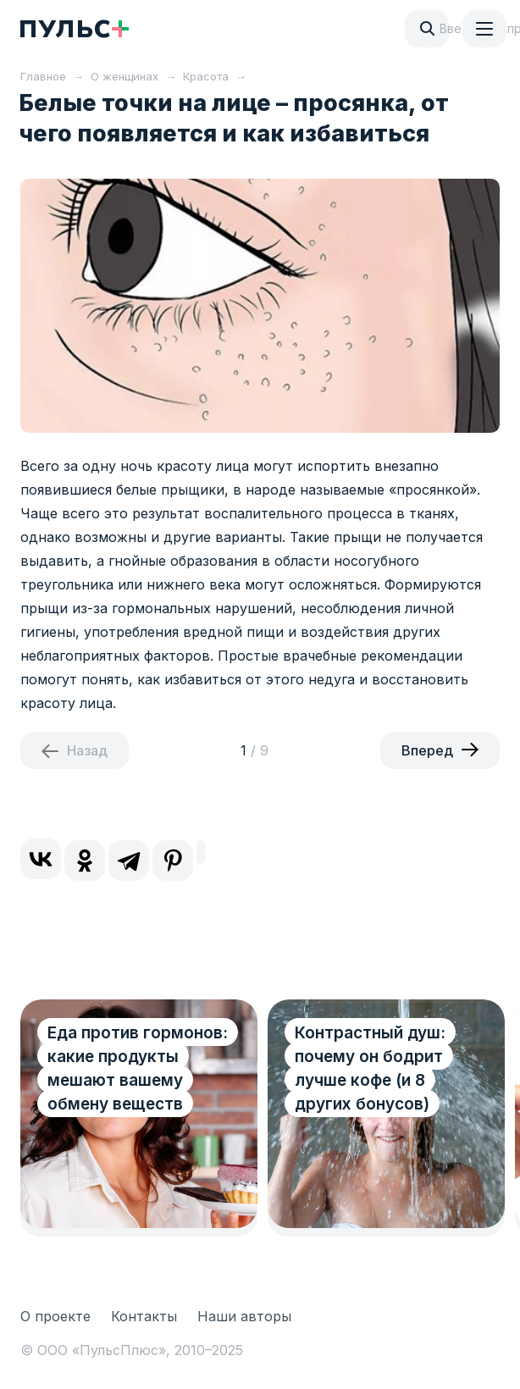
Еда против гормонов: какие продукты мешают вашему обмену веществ (137, 1068)
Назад (87, 750)
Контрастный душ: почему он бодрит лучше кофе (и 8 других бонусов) (370, 1068)
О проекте (55, 1316)
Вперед (427, 750)
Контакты (144, 1316)
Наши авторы (244, 1316)
